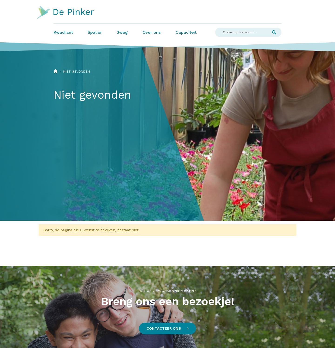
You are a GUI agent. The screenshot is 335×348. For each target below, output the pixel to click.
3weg (122, 32)
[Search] (241, 32)
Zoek (274, 32)
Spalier (95, 32)
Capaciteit (186, 32)
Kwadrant (63, 32)
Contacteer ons (164, 328)
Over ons (152, 32)
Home (56, 71)
